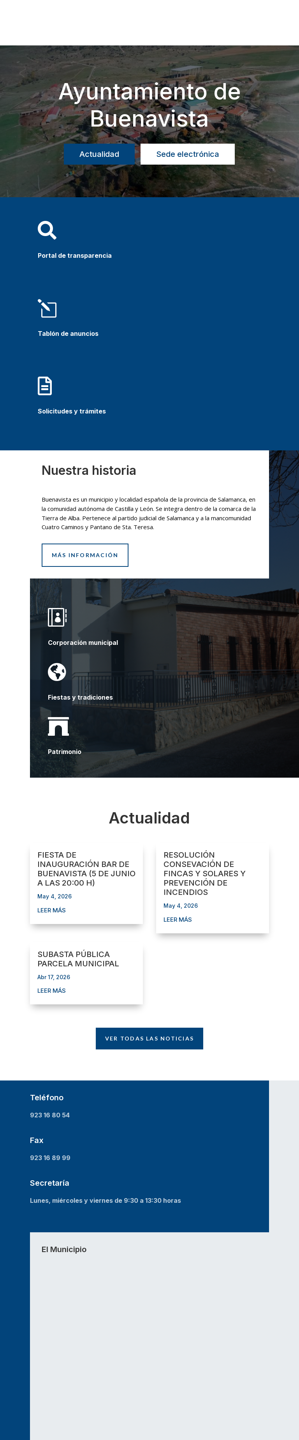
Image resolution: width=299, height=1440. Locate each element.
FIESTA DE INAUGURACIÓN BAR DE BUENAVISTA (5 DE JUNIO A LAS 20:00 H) (86, 869)
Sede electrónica (187, 154)
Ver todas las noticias (149, 1038)
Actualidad (99, 154)
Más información (85, 555)
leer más (51, 910)
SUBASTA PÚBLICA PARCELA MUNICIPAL (78, 959)
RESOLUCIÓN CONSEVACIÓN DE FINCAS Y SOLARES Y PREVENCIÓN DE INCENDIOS (205, 873)
